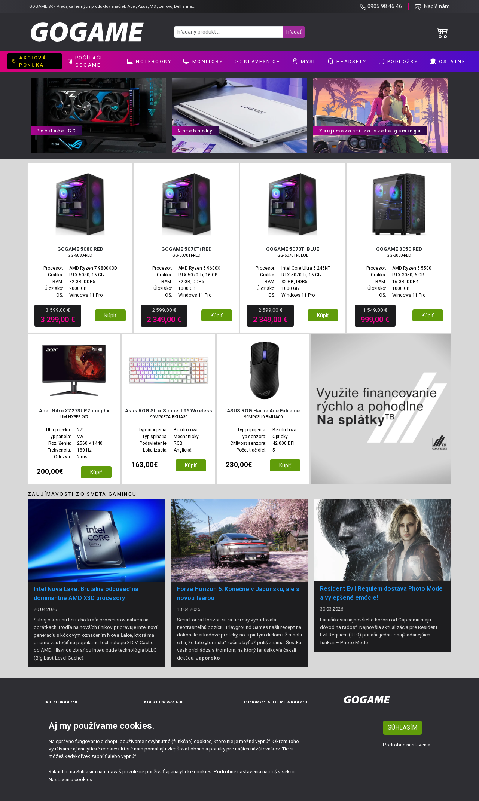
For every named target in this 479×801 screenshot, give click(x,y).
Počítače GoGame (86, 61)
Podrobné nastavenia (406, 745)
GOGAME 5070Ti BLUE (292, 249)
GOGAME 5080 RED (80, 249)
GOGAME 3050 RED (399, 249)
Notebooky (149, 61)
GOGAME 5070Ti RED (186, 249)
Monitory (203, 61)
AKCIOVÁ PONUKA (29, 61)
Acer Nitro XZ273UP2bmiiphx (74, 410)
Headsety (346, 61)
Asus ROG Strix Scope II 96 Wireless (168, 410)
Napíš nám (437, 6)
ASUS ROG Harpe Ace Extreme (263, 410)
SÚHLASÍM (402, 727)
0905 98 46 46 (384, 6)
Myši (303, 61)
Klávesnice (257, 61)
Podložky (398, 61)
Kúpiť (110, 315)
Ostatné (448, 61)
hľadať (294, 32)
